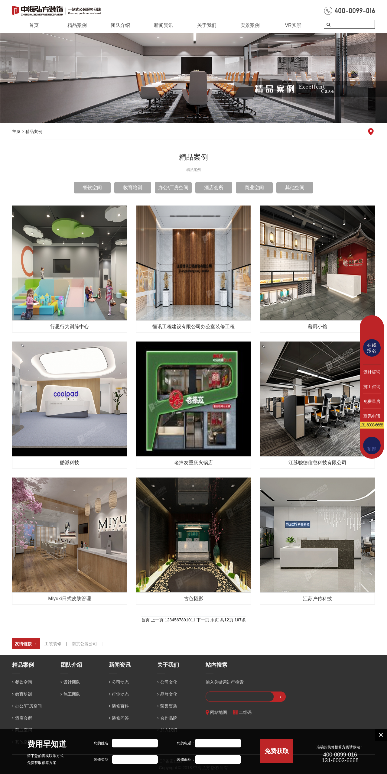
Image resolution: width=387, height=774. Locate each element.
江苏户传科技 (317, 598)
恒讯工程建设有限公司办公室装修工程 (193, 326)
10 (188, 619)
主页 (16, 131)
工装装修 (52, 643)
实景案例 (250, 25)
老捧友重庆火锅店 (193, 462)
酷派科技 (69, 462)
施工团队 (71, 694)
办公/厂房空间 (173, 187)
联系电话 (371, 416)
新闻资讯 (163, 25)
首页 (34, 25)
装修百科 (120, 706)
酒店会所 (213, 187)
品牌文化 (168, 694)
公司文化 (168, 682)
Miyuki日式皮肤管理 (69, 598)
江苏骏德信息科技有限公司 (317, 462)
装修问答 (120, 718)
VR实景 (293, 25)
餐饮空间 (92, 187)
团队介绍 (120, 25)
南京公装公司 (84, 643)
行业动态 (120, 694)
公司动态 (120, 682)
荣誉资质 (168, 706)
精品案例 (77, 25)
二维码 (242, 712)
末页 (214, 619)
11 (193, 619)
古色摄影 (193, 598)
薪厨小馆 (317, 326)
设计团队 (71, 682)
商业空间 (254, 187)
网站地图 (216, 712)
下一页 (203, 619)
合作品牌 (168, 718)
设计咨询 (371, 371)
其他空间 (294, 187)
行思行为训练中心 (69, 326)
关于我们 (206, 25)
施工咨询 (371, 386)
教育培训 (132, 187)
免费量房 (371, 401)
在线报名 (372, 347)
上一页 (157, 619)
